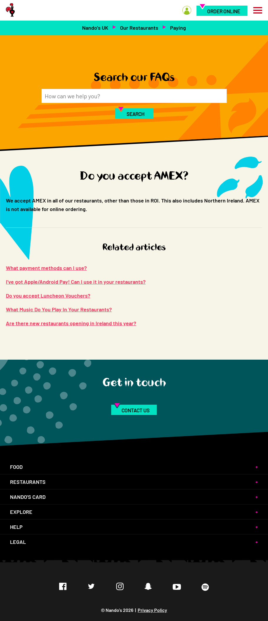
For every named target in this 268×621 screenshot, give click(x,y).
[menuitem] (186, 17)
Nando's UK (95, 27)
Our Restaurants (139, 27)
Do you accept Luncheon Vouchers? (48, 295)
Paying (178, 27)
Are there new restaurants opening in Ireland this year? (71, 323)
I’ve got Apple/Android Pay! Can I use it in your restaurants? (76, 281)
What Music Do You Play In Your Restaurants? (59, 309)
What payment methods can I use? (46, 268)
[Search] (134, 96)
